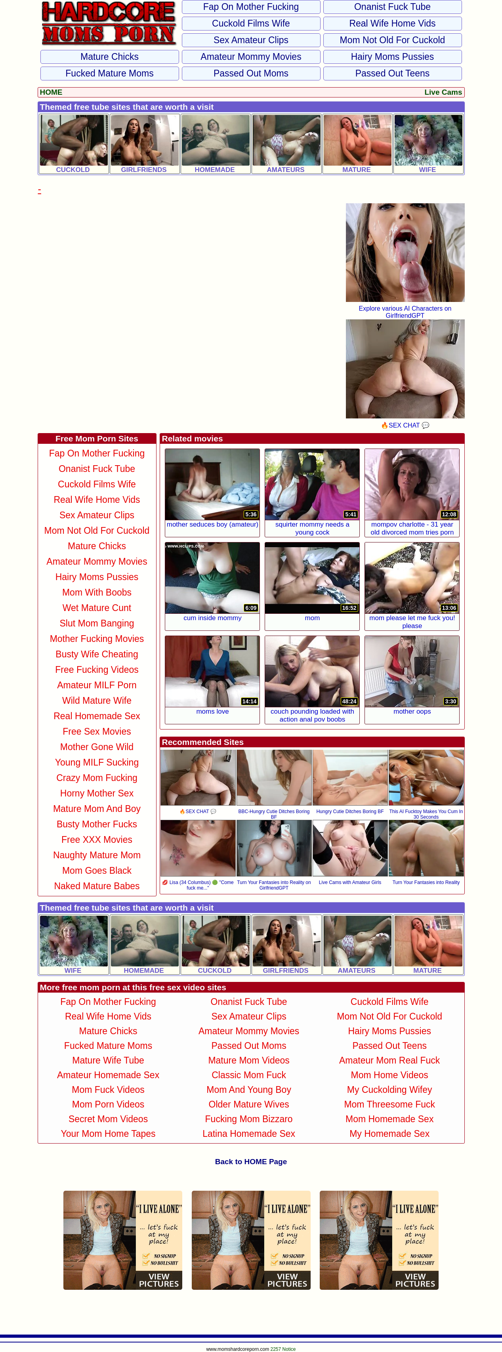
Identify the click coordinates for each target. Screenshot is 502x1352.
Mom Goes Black (97, 870)
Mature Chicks (109, 57)
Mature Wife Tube (108, 1060)
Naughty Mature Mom (97, 855)
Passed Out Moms (251, 73)
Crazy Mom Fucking (96, 778)
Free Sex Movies (97, 731)
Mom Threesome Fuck (389, 1104)
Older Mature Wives (249, 1104)
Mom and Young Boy (248, 1090)
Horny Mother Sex (97, 793)
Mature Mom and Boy (97, 809)
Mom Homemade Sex (389, 1119)
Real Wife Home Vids (392, 23)
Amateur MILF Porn (97, 685)
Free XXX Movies (96, 839)
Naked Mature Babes (96, 886)
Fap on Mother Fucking (251, 7)
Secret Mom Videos (108, 1119)
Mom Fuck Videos (108, 1090)
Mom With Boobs (97, 592)
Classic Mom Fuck (249, 1075)
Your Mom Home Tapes (108, 1134)
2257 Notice (283, 1349)
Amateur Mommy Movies (250, 57)
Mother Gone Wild (97, 747)
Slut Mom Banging (97, 623)
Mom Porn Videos (108, 1104)
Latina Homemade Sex (248, 1134)
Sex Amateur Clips (251, 40)
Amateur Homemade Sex (108, 1075)
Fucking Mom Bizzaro (249, 1119)
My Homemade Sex (389, 1134)
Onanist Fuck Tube (392, 7)
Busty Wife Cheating (96, 654)
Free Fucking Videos (97, 670)
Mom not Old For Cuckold (392, 40)
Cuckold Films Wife (251, 23)
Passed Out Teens (392, 73)
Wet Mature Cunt (97, 608)
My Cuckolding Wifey (389, 1090)
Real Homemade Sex (96, 716)
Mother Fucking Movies (97, 639)
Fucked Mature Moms (109, 73)
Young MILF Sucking (97, 762)
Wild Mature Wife (97, 700)
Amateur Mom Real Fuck (389, 1060)
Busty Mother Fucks (97, 824)
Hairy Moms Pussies (392, 57)
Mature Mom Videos (248, 1060)
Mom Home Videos (389, 1075)
